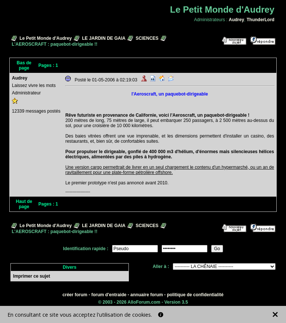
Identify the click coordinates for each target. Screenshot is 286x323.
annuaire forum (146, 294)
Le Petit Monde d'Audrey (45, 38)
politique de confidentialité (195, 294)
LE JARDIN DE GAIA (103, 38)
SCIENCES (147, 38)
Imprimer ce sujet (31, 276)
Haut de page (24, 204)
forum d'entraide (108, 294)
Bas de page (24, 65)
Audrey (236, 19)
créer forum (75, 294)
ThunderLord (260, 19)
